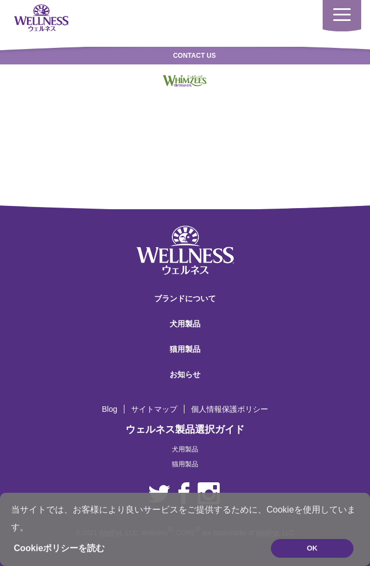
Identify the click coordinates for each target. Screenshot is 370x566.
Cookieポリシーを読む (59, 548)
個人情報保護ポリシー (229, 409)
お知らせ (185, 374)
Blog (109, 409)
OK (312, 548)
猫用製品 (185, 349)
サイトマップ (154, 409)
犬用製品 (185, 323)
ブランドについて (185, 298)
